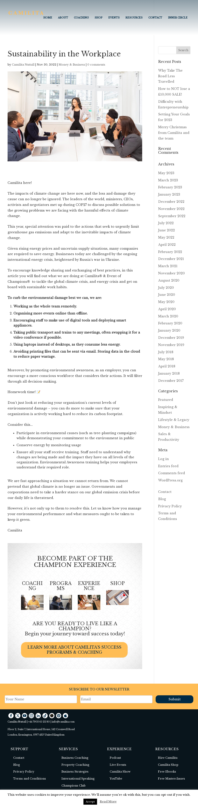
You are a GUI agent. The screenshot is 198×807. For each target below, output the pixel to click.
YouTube (116, 778)
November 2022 (171, 209)
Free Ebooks (167, 771)
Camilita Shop (168, 765)
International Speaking (78, 778)
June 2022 (166, 230)
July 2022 (166, 223)
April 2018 (166, 366)
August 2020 (168, 280)
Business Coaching (74, 758)
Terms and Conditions (29, 778)
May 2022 (166, 237)
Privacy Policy (170, 506)
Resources (134, 17)
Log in (163, 459)
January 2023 (169, 194)
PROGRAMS (61, 586)
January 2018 (169, 373)
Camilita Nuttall (23, 64)
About (63, 17)
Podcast (115, 758)
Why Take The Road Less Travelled (170, 76)
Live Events (118, 765)
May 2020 (166, 302)
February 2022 (170, 252)
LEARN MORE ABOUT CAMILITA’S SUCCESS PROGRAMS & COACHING (74, 650)
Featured (165, 400)
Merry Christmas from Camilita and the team (173, 132)
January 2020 (169, 330)
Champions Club (73, 785)
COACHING (81, 17)
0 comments (96, 64)
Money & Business (72, 64)
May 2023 (166, 173)
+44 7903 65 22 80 (39, 721)
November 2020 (171, 273)
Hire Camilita (167, 758)
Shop (99, 17)
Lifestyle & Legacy (173, 420)
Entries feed (168, 466)
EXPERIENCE (89, 586)
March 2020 (168, 316)
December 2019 (171, 338)
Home (47, 17)
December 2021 (171, 259)
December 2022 (171, 202)
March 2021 (168, 266)
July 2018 (165, 352)
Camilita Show (120, 771)
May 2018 (166, 359)
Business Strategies (74, 771)
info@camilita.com (63, 721)
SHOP (117, 583)
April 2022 (167, 245)
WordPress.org (170, 480)
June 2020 (166, 295)
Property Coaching (75, 765)
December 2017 (171, 381)
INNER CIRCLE (177, 17)
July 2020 (166, 288)
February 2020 (170, 323)
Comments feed (171, 473)
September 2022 (171, 216)
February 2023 (170, 187)
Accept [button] (90, 801)
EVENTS (114, 17)
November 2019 (171, 345)
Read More (108, 801)
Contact (155, 17)
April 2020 (167, 309)
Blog (162, 499)
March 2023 (168, 180)
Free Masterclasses (171, 778)
